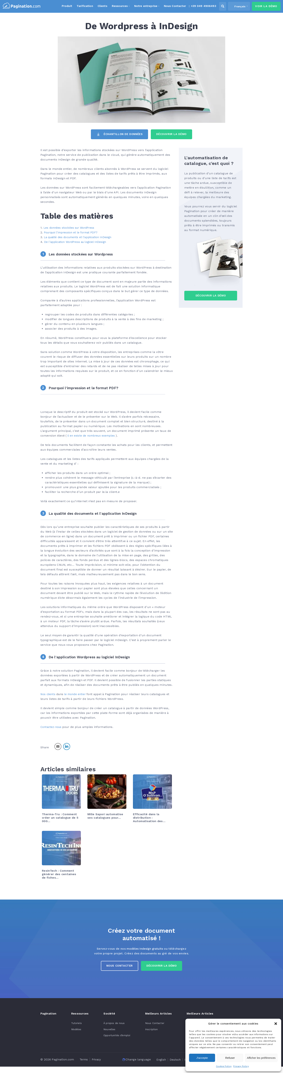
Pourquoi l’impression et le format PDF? (73, 232)
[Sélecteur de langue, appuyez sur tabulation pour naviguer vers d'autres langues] (235, 6)
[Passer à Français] (125, 1066)
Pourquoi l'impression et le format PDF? (88, 388)
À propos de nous (112, 1024)
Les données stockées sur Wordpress (85, 254)
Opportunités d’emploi (115, 1036)
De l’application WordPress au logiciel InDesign (78, 242)
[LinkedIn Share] (66, 746)
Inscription (149, 1030)
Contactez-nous (51, 727)
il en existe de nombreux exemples (93, 435)
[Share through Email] (57, 746)
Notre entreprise (141, 6)
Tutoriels (75, 1024)
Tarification (79, 6)
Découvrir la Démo (175, 134)
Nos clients (48, 694)
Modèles (75, 1030)
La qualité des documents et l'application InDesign (98, 513)
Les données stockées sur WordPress (71, 228)
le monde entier (77, 694)
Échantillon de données (121, 134)
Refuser (230, 1057)
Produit (61, 6)
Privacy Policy (241, 1066)
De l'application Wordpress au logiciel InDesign (94, 657)
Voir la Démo (264, 6)
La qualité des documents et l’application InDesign (81, 237)
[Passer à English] (79, 1066)
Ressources (114, 6)
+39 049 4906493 (199, 6)
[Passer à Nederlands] (159, 1066)
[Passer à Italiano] (110, 1066)
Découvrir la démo (163, 967)
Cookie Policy (223, 1066)
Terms (84, 1061)
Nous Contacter (117, 967)
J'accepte (202, 1057)
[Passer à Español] (141, 1066)
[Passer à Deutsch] (95, 1066)
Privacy (98, 1061)
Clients (97, 6)
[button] (276, 1023)
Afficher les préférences (261, 1057)
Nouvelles (107, 1030)
